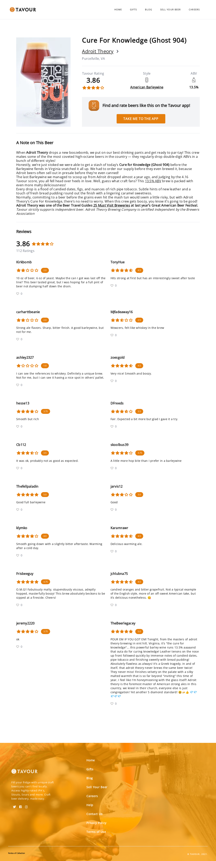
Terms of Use (96, 832)
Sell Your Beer (170, 9)
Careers (194, 9)
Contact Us (94, 814)
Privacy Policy (96, 823)
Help (89, 805)
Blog (148, 9)
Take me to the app (140, 119)
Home (118, 9)
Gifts (133, 9)
